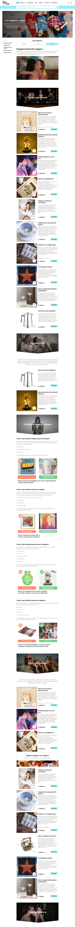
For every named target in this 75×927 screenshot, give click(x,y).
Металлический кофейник (47, 311)
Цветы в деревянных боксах (47, 836)
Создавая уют (7, 45)
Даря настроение (8, 50)
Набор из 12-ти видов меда (47, 245)
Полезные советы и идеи (8, 48)
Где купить (54, 129)
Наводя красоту (7, 52)
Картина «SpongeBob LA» (46, 179)
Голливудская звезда (45, 267)
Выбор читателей (8, 43)
